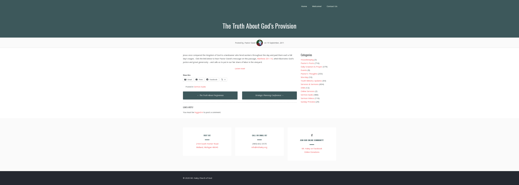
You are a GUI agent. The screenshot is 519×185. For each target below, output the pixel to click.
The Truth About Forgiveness (210, 95)
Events (304, 70)
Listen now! (240, 68)
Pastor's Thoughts (309, 73)
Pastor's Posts (307, 63)
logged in (199, 112)
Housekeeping (307, 59)
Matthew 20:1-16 (265, 58)
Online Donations (311, 152)
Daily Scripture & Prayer (311, 66)
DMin (303, 87)
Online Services (307, 91)
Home (304, 6)
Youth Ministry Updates (311, 80)
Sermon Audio (200, 86)
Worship (304, 77)
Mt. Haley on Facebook (312, 148)
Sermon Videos (307, 98)
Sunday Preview (308, 101)
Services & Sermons (310, 84)
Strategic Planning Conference (269, 95)
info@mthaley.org (259, 147)
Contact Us (332, 6)
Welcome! (317, 6)
